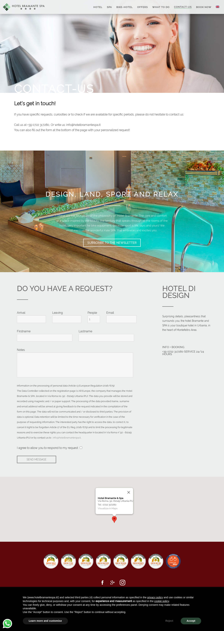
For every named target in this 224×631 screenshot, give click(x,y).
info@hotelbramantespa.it (67, 437)
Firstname (23, 331)
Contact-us (183, 7)
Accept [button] (191, 620)
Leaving (57, 312)
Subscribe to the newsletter (112, 242)
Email (110, 312)
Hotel (97, 7)
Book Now (203, 7)
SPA (109, 7)
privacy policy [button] (155, 597)
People (92, 312)
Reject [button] (169, 620)
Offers (142, 7)
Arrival (21, 312)
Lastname (85, 331)
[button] (114, 519)
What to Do (161, 7)
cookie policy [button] (161, 601)
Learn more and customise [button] (45, 620)
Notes (21, 350)
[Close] (128, 492)
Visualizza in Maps (107, 508)
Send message (36, 459)
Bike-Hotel (124, 7)
